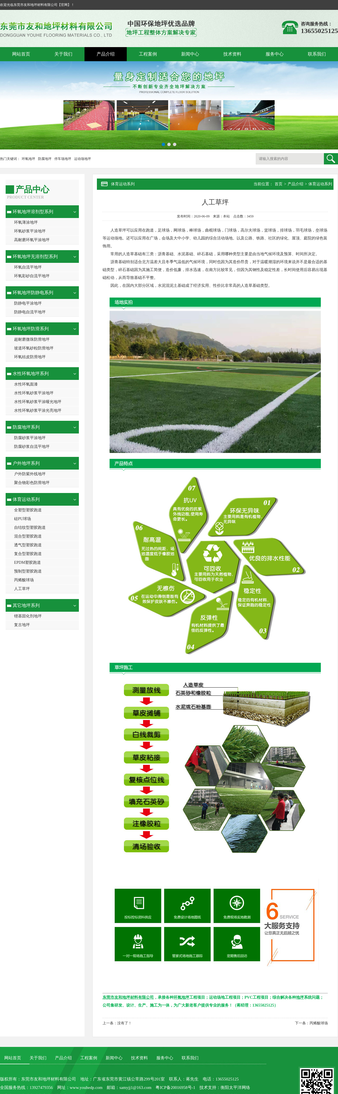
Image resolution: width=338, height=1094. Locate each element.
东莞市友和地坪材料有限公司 (48, 1079)
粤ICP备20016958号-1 (175, 1087)
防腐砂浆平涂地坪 (30, 438)
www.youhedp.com (86, 1087)
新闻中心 (190, 54)
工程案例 (148, 54)
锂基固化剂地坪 (28, 616)
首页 (279, 184)
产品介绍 (106, 54)
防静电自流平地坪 (30, 312)
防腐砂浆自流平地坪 (32, 446)
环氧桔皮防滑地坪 (30, 357)
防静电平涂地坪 (28, 303)
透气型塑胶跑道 (28, 545)
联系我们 (317, 54)
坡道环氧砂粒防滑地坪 (34, 348)
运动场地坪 (82, 159)
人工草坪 (22, 589)
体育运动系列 (320, 184)
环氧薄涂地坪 (26, 222)
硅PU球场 (22, 519)
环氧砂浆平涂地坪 (30, 231)
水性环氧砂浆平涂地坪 (34, 393)
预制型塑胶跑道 (28, 571)
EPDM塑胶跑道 (27, 562)
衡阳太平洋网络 (235, 1087)
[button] (163, 144)
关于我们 (63, 54)
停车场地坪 (62, 159)
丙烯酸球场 (24, 580)
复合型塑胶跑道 (28, 554)
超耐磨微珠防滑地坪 (32, 339)
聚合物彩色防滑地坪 (32, 483)
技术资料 (232, 54)
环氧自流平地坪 (28, 267)
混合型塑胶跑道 (28, 536)
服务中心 (275, 54)
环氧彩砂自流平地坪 (32, 276)
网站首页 (21, 54)
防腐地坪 (45, 159)
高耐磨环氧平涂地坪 (32, 240)
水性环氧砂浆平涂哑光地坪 (37, 402)
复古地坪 (22, 625)
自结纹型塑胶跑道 (30, 527)
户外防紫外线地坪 (30, 474)
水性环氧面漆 (26, 384)
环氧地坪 (28, 159)
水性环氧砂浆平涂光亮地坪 (37, 410)
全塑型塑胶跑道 (28, 510)
